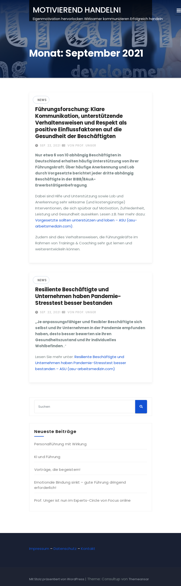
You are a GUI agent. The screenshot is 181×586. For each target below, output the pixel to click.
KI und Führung (47, 456)
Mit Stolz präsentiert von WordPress (57, 579)
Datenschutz (65, 548)
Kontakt (88, 548)
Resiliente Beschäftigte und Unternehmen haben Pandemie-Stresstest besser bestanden (78, 296)
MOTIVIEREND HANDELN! (77, 9)
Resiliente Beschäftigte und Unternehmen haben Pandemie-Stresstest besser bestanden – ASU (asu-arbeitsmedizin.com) (80, 362)
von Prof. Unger (79, 145)
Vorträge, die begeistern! (57, 469)
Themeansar (139, 579)
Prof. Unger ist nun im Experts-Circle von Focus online (82, 500)
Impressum (39, 548)
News (42, 100)
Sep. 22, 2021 (49, 145)
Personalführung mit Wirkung (60, 443)
